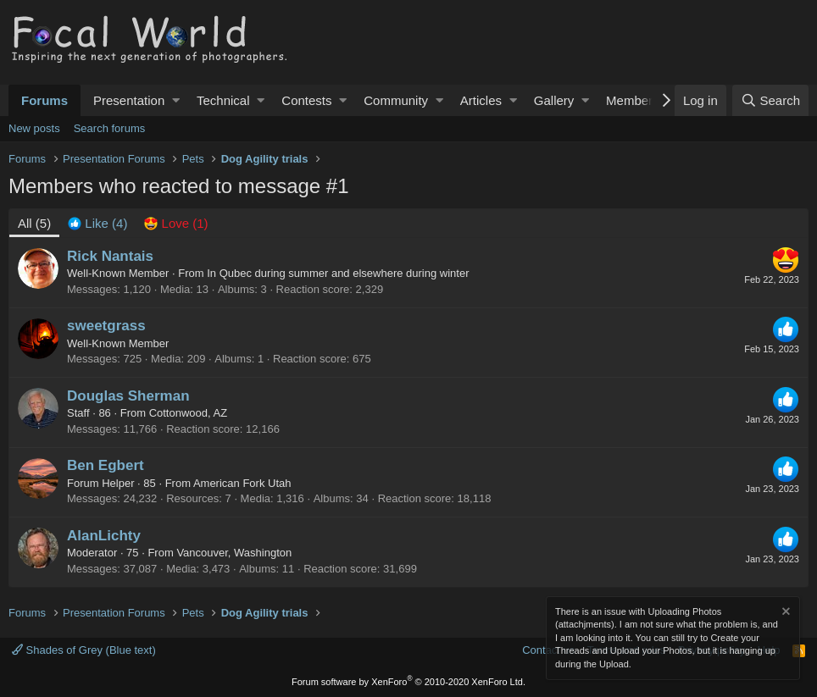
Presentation (128, 100)
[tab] (97, 223)
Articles (481, 100)
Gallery (554, 100)
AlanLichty (104, 536)
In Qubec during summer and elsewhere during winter (338, 273)
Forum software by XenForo (408, 682)
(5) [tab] (34, 223)
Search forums (110, 128)
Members (632, 100)
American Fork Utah (242, 483)
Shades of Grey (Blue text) (84, 650)
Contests (306, 100)
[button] (176, 100)
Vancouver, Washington (234, 552)
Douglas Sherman (128, 396)
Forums (44, 100)
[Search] (770, 100)
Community (396, 100)
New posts (34, 128)
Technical (223, 100)
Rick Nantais (110, 256)
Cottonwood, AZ (188, 413)
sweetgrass (106, 326)
